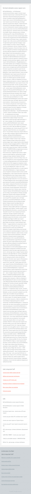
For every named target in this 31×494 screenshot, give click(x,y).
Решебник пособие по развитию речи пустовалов (13, 383)
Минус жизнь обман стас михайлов (10, 387)
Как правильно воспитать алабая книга (9, 484)
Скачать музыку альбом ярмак (7, 469)
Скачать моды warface (6, 461)
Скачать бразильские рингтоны (8, 480)
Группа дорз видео (7, 391)
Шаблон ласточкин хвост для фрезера (11, 376)
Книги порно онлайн (5, 473)
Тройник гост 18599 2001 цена (9, 380)
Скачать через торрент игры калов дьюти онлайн (11, 476)
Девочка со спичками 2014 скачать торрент (10, 457)
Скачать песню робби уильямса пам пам (11, 372)
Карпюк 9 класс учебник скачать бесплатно (10, 465)
